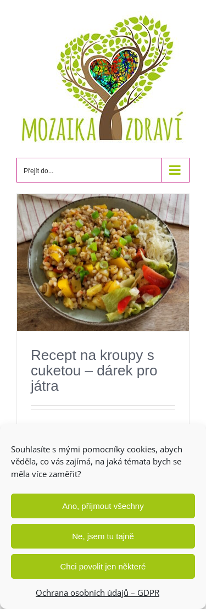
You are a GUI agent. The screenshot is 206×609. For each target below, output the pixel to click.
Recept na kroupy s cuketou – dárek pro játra (94, 370)
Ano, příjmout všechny (102, 506)
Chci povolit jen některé (103, 566)
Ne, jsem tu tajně (103, 536)
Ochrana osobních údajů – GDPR (97, 592)
